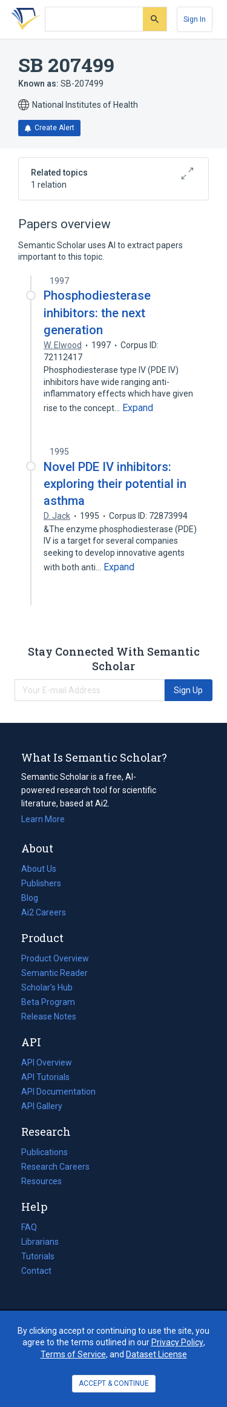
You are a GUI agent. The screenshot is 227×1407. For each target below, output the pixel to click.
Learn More (43, 819)
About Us (38, 869)
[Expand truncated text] (138, 408)
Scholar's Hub (47, 987)
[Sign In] (194, 19)
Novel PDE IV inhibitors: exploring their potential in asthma (115, 484)
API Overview (46, 1062)
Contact (36, 1271)
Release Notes (48, 1016)
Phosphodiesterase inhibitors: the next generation (97, 312)
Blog (34, 898)
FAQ (29, 1227)
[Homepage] (23, 19)
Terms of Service (73, 1354)
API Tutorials (45, 1077)
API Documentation (58, 1091)
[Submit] (154, 19)
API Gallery (41, 1106)
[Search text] (94, 19)
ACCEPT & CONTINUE (114, 1383)
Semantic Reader (54, 973)
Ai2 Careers (43, 912)
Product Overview (55, 958)
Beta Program (48, 1002)
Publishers (41, 883)
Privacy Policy (177, 1342)
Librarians (40, 1242)
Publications (44, 1152)
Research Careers (55, 1166)
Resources (41, 1181)
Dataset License (156, 1354)
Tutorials (37, 1256)
